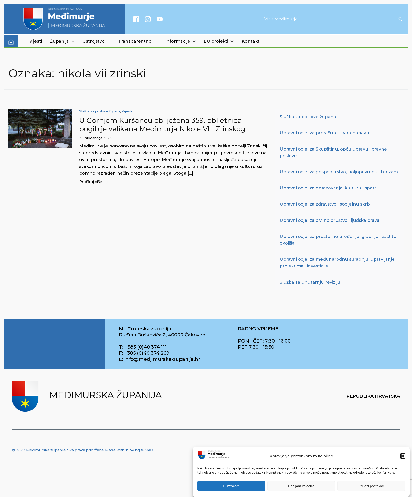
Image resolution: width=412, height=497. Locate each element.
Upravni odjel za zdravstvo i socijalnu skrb (325, 204)
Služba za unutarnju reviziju (310, 282)
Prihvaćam (231, 486)
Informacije (180, 41)
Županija (62, 41)
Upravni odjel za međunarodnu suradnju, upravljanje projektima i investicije (337, 263)
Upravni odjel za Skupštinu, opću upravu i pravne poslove (333, 152)
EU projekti (219, 41)
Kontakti (251, 41)
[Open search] (400, 19)
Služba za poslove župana (99, 111)
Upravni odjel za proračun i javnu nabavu (324, 133)
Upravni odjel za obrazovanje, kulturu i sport (328, 188)
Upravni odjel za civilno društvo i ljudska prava (329, 220)
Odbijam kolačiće (301, 486)
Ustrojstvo (96, 41)
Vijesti (35, 41)
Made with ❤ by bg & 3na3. (129, 450)
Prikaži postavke (371, 486)
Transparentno (137, 41)
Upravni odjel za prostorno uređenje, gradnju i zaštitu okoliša (338, 240)
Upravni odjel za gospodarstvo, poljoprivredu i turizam (339, 171)
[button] (402, 456)
